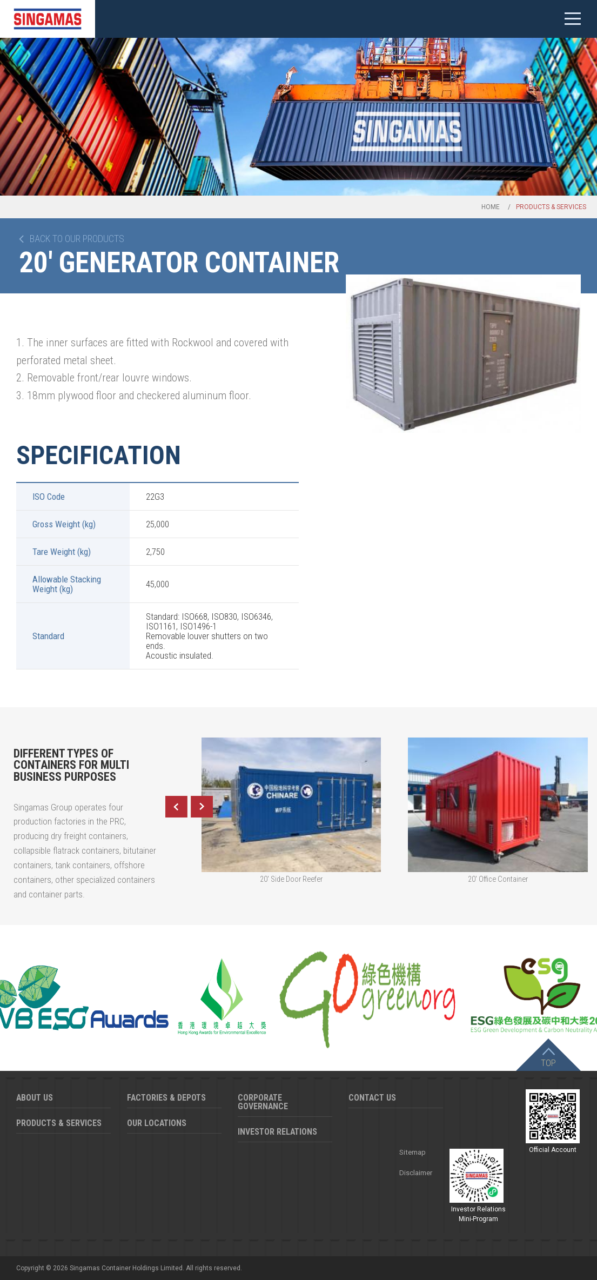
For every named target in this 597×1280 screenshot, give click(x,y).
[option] (463, 353)
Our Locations (156, 1123)
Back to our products (77, 238)
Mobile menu (572, 19)
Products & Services (59, 1123)
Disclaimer (415, 1173)
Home (490, 207)
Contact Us (372, 1098)
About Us (34, 1098)
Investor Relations (277, 1132)
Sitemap (412, 1152)
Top (548, 1062)
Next (202, 806)
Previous (176, 806)
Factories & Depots (166, 1098)
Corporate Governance (263, 1102)
